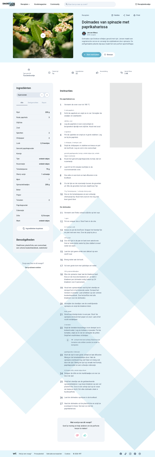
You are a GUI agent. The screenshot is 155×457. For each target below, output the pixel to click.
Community (54, 4)
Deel (126, 15)
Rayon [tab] (44, 102)
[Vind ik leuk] (85, 435)
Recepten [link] (85, 15)
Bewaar (108, 55)
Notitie (115, 15)
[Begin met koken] (43, 35)
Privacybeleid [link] (39, 454)
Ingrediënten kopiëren (33, 228)
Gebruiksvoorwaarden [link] (54, 454)
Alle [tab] (21, 103)
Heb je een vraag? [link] (25, 454)
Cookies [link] (67, 454)
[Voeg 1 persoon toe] (47, 95)
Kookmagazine (40, 4)
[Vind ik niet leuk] (77, 435)
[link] (9, 4)
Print (136, 15)
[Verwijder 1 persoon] (42, 95)
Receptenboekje (142, 4)
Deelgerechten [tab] (33, 102)
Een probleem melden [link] (33, 267)
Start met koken (91, 55)
